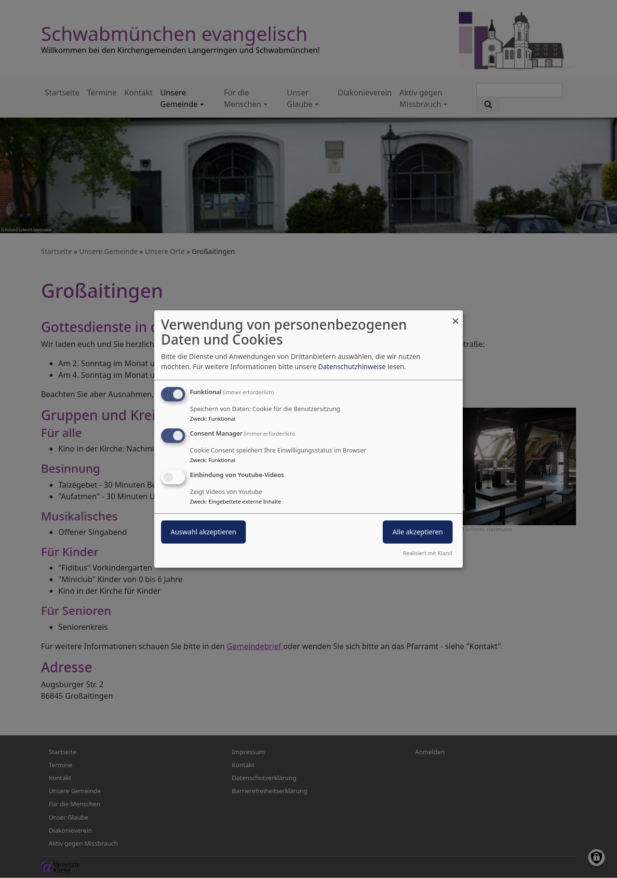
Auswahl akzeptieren (203, 531)
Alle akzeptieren (417, 531)
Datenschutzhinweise (352, 366)
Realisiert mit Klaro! (427, 553)
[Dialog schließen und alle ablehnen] (455, 316)
